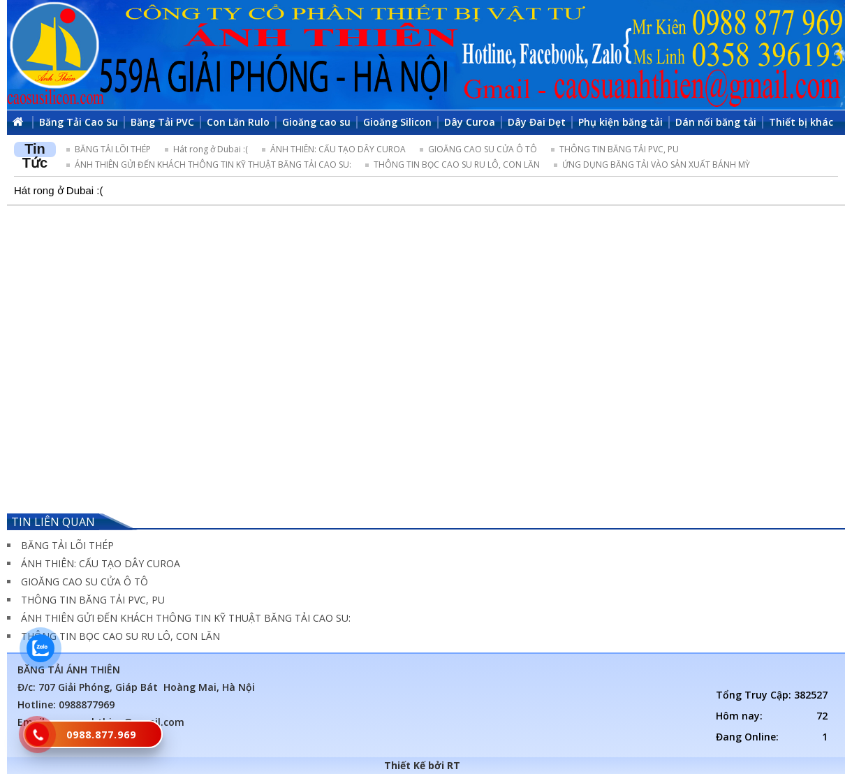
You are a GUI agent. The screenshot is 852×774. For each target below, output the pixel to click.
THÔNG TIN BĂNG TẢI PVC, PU (619, 149)
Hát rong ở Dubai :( (210, 149)
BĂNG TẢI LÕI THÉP (113, 149)
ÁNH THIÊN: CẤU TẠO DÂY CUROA (338, 149)
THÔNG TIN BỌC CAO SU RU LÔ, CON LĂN (457, 164)
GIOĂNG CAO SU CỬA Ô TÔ (482, 149)
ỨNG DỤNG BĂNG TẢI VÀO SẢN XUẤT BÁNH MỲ (656, 164)
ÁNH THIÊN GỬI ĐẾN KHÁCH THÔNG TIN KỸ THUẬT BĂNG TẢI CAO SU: (213, 164)
